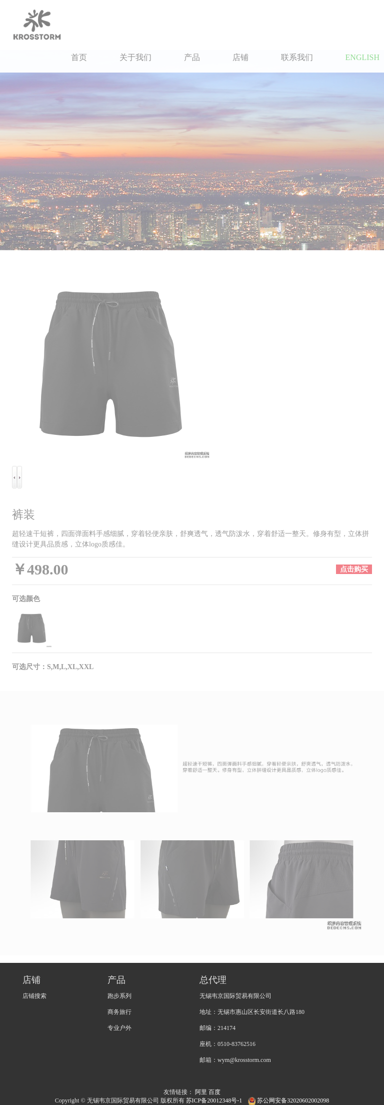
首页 (79, 57)
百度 (214, 1091)
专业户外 (120, 1027)
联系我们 (297, 57)
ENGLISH (363, 57)
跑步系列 (120, 995)
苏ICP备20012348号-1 (215, 1100)
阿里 (201, 1091)
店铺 (240, 57)
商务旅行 (120, 1011)
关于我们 (136, 57)
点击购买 (354, 569)
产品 (192, 57)
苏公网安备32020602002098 (288, 1100)
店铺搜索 (34, 995)
